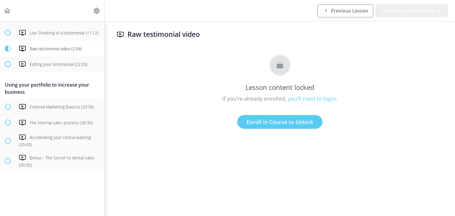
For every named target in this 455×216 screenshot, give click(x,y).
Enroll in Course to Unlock (279, 122)
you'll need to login (312, 98)
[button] (7, 10)
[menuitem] (96, 10)
